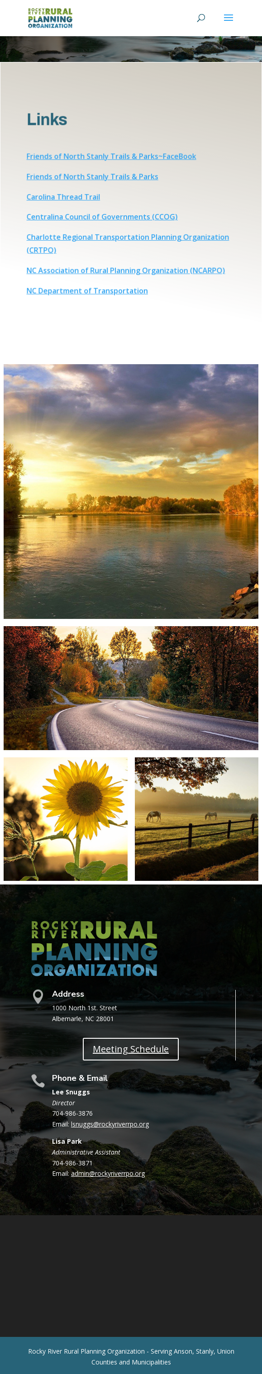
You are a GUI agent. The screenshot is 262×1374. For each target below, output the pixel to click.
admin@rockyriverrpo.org (108, 1173)
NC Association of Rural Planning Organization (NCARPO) (126, 270)
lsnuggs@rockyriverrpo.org (110, 1124)
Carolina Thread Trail (64, 197)
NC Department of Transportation (88, 290)
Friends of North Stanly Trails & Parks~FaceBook (111, 157)
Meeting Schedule (131, 1049)
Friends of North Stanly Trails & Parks (93, 177)
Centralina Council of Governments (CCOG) (102, 217)
